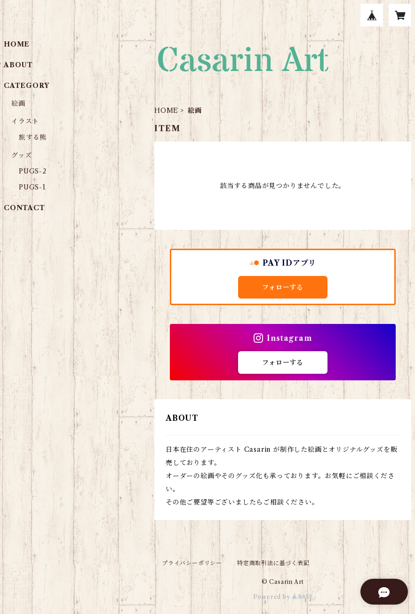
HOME (166, 110)
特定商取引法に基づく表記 (273, 563)
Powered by (283, 596)
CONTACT (24, 208)
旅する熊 (33, 137)
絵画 (18, 103)
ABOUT (18, 65)
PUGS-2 (33, 171)
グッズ (21, 155)
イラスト (25, 121)
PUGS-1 (32, 187)
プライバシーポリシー (192, 563)
